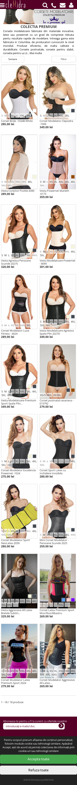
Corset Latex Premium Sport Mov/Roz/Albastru (57, 611)
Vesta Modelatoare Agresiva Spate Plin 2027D (57, 332)
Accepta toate (38, 759)
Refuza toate (38, 770)
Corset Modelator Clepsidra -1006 (56, 122)
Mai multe (36, 53)
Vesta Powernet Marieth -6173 (54, 192)
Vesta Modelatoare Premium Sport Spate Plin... (18, 402)
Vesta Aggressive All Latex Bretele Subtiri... (16, 611)
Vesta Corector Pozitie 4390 (17, 191)
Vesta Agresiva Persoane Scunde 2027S (16, 262)
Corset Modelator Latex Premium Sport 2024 (15, 681)
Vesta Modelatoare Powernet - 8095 (57, 262)
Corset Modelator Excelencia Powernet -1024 (18, 471)
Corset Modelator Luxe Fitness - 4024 (15, 332)
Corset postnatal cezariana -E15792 (57, 402)
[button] (71, 5)
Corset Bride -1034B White (17, 121)
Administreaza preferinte (38, 780)
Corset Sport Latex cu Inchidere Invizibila (53, 471)
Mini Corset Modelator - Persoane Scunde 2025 (54, 541)
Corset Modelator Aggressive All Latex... (57, 681)
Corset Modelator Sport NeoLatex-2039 (15, 541)
